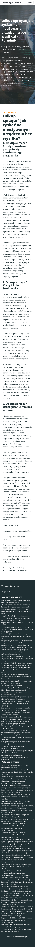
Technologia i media (11, 2)
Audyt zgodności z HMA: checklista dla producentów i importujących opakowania (16, 646)
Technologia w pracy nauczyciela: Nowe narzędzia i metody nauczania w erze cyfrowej (15, 703)
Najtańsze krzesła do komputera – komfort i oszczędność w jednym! (17, 713)
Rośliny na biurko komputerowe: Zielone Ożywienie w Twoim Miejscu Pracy (15, 778)
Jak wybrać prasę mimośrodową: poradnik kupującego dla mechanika (16, 682)
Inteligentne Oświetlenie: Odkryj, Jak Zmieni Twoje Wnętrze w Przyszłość (17, 897)
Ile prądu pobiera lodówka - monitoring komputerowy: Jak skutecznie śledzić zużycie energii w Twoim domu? (17, 882)
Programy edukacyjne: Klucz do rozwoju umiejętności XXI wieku (15, 766)
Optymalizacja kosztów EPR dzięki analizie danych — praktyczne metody (16, 642)
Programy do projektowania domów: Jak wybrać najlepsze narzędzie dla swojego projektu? (15, 797)
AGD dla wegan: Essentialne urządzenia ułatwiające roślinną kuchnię (15, 816)
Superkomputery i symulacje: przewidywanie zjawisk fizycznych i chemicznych (17, 698)
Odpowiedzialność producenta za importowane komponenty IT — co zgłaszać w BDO (17, 622)
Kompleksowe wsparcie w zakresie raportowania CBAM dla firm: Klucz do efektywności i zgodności (15, 835)
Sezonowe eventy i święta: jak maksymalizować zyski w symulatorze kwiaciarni (14, 757)
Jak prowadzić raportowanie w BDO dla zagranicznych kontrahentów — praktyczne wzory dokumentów (17, 658)
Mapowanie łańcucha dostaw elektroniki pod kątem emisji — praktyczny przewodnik (17, 606)
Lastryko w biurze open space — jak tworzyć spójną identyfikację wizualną (17, 791)
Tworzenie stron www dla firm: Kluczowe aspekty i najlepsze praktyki (16, 926)
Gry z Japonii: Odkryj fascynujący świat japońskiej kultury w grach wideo (15, 722)
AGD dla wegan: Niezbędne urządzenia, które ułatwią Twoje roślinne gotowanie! (17, 820)
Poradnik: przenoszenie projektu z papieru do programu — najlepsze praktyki (16, 802)
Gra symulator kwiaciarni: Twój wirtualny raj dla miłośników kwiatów (17, 752)
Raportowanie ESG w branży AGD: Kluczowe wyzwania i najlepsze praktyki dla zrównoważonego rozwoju (17, 913)
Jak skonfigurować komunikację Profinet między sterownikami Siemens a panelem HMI (16, 670)
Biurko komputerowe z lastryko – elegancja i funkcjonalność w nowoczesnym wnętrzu (17, 787)
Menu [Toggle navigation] (30, 2)
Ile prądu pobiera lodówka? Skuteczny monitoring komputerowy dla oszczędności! (17, 888)
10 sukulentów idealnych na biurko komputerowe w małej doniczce (13, 782)
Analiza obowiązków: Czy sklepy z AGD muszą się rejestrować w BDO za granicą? (17, 807)
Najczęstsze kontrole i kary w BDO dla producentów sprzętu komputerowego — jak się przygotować (17, 629)
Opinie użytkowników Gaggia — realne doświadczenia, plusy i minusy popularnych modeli (16, 611)
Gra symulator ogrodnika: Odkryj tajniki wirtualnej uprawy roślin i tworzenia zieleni (16, 743)
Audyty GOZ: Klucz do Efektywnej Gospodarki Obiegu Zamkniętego (13, 872)
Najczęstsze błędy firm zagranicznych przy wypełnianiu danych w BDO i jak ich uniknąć (16, 664)
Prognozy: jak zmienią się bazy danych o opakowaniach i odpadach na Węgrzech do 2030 (16, 636)
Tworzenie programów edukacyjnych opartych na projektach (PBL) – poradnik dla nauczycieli (17, 772)
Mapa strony (7, 591)
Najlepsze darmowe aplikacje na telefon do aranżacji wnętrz (16, 738)
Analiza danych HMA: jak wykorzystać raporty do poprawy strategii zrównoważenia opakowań (14, 652)
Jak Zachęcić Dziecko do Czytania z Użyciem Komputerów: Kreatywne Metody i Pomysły (17, 908)
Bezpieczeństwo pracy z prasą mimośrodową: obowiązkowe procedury (15, 687)
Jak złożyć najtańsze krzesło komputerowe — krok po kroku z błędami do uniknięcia (16, 718)
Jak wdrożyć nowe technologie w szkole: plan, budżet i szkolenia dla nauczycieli (15, 709)
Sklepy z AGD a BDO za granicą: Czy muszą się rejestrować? (16, 811)
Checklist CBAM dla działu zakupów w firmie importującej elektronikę (17, 601)
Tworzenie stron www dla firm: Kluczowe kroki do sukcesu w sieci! (16, 930)
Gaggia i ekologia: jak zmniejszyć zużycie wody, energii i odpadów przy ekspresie (15, 617)
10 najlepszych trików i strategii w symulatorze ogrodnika (13, 747)
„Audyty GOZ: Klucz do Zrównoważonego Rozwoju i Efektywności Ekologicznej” (16, 876)
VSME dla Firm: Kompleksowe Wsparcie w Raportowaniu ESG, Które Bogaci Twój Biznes (16, 866)
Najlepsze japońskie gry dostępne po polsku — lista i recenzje (17, 727)
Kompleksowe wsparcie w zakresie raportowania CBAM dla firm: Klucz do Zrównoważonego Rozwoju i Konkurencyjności (15, 827)
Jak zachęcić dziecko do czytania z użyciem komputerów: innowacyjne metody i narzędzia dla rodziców (16, 902)
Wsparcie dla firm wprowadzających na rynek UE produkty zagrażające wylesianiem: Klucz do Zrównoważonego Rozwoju (17, 850)
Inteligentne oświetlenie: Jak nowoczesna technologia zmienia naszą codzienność (16, 892)
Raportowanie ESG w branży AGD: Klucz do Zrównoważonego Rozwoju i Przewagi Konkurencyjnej (16, 920)
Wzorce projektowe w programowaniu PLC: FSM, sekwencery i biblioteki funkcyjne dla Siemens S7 (17, 676)
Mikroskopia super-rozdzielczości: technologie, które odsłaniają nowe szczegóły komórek (14, 692)
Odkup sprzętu (9, 112)
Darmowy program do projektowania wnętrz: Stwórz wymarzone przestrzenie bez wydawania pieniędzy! (16, 732)
